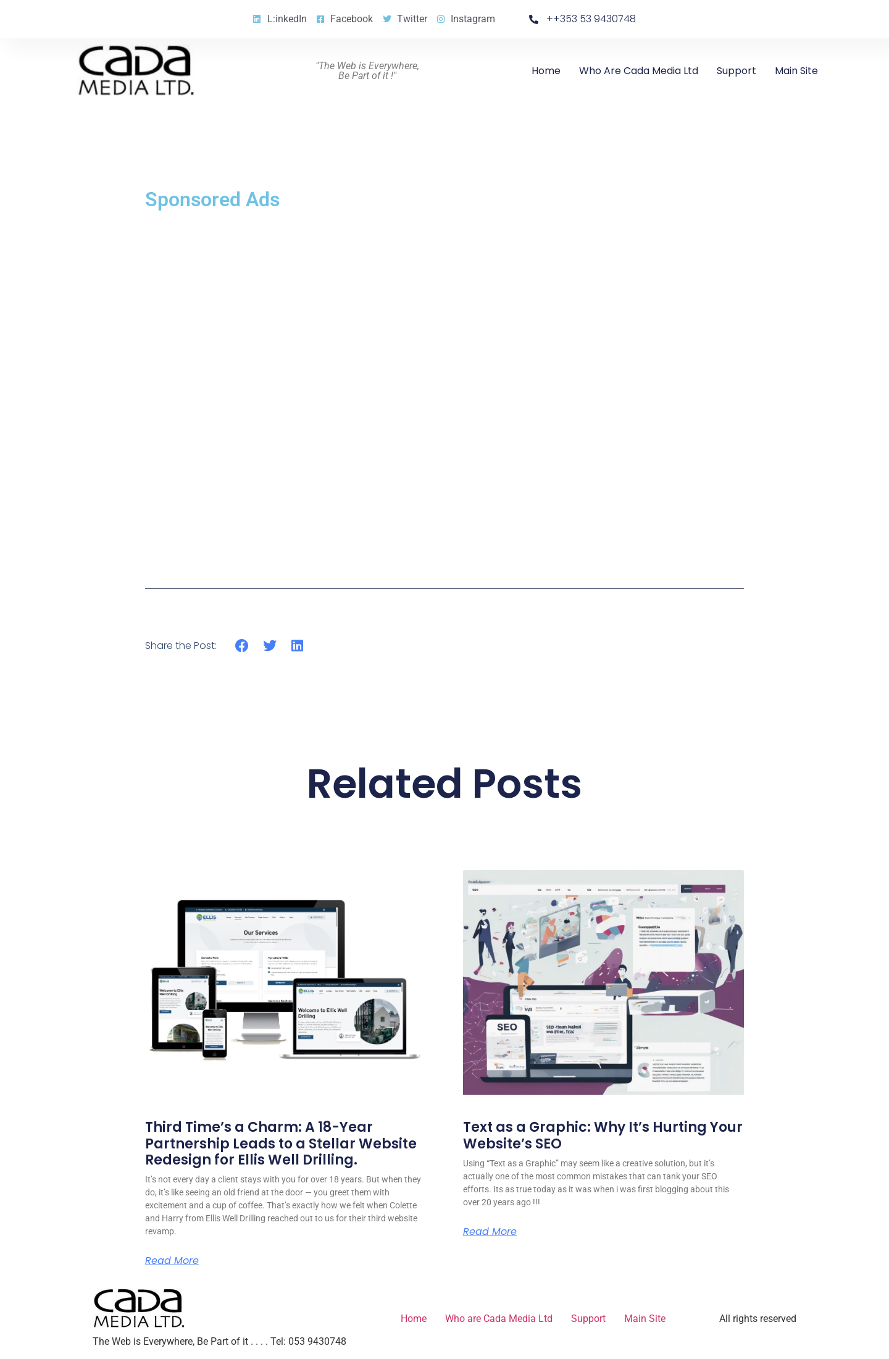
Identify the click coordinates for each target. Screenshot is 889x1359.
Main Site (796, 71)
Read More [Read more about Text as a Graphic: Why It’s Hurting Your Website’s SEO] (490, 1232)
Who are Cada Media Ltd (638, 71)
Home (546, 71)
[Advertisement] (444, 390)
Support (736, 71)
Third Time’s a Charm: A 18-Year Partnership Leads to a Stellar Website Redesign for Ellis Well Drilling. (281, 1143)
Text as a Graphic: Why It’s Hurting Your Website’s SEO (603, 1135)
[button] (242, 645)
